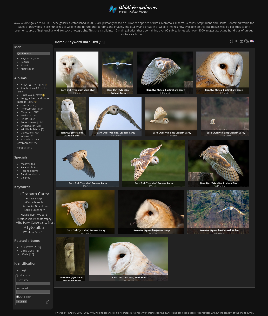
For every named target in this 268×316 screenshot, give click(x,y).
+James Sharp (34, 198)
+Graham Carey (34, 194)
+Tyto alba (34, 227)
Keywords (26, 58)
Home (59, 42)
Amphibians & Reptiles (34, 88)
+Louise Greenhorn (34, 209)
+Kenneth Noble (34, 202)
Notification (28, 68)
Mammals (26, 112)
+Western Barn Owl (34, 232)
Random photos (30, 174)
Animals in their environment (28, 141)
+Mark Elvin (28, 215)
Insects (25, 105)
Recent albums (29, 170)
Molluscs (26, 115)
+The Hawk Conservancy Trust (35, 222)
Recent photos (29, 167)
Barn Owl (90, 42)
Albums (20, 78)
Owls (25, 254)
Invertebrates (29, 108)
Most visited (28, 164)
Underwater (28, 125)
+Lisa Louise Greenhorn (34, 206)
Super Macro (28, 122)
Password (22, 288)
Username (22, 280)
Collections (27, 132)
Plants (24, 119)
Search (25, 62)
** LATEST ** (28, 84)
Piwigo (70, 312)
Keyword (75, 42)
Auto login (23, 296)
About (24, 65)
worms (25, 136)
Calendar (26, 177)
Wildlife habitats (30, 129)
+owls (42, 214)
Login (24, 270)
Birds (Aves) (28, 95)
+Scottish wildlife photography (34, 218)
